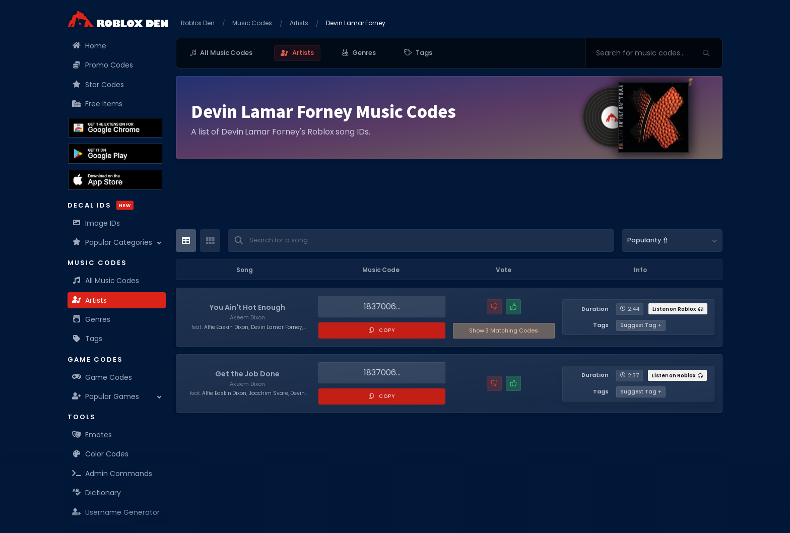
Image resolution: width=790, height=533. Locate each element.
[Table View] (186, 240)
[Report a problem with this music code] (494, 306)
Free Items (97, 104)
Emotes (92, 435)
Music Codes (252, 23)
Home (89, 46)
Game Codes (102, 377)
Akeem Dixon (247, 317)
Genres (91, 319)
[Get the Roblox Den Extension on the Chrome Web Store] (115, 128)
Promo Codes (103, 65)
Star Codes (98, 85)
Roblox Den (198, 23)
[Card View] (210, 240)
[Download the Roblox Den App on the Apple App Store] (115, 179)
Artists (90, 300)
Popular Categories (112, 242)
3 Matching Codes (503, 330)
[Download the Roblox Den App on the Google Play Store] (115, 153)
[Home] (118, 19)
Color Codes (100, 454)
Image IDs (96, 223)
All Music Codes (106, 281)
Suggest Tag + (641, 325)
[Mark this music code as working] (513, 306)
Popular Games (106, 396)
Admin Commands (112, 474)
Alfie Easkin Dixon (226, 327)
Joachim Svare (268, 393)
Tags (87, 339)
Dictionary (97, 493)
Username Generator (116, 512)
